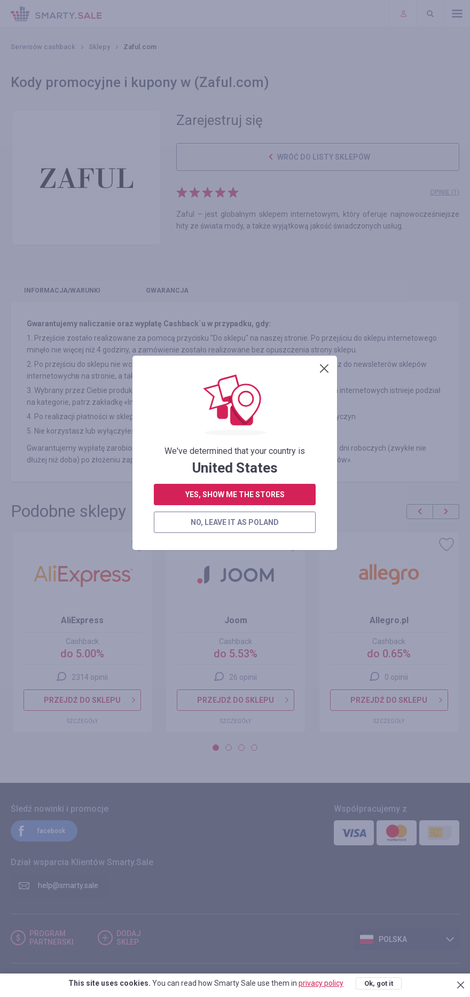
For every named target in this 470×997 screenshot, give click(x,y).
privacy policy (321, 983)
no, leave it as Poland (235, 296)
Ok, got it (378, 983)
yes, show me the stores (235, 268)
